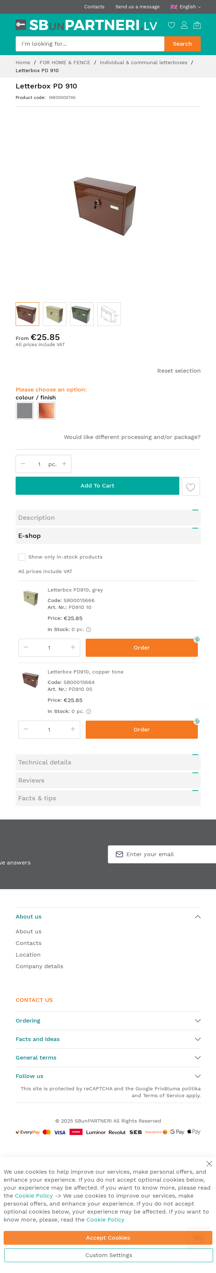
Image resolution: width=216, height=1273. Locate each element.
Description (36, 517)
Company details (39, 966)
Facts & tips (37, 798)
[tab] (108, 518)
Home (24, 62)
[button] (54, 314)
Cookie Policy (34, 1195)
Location (28, 954)
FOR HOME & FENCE (66, 62)
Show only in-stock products (65, 557)
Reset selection (179, 370)
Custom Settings (108, 1255)
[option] (25, 411)
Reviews (31, 780)
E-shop (29, 535)
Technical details (45, 762)
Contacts (94, 6)
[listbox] (108, 412)
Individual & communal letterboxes (144, 62)
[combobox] (90, 43)
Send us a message (137, 6)
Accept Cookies (108, 1237)
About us (28, 931)
